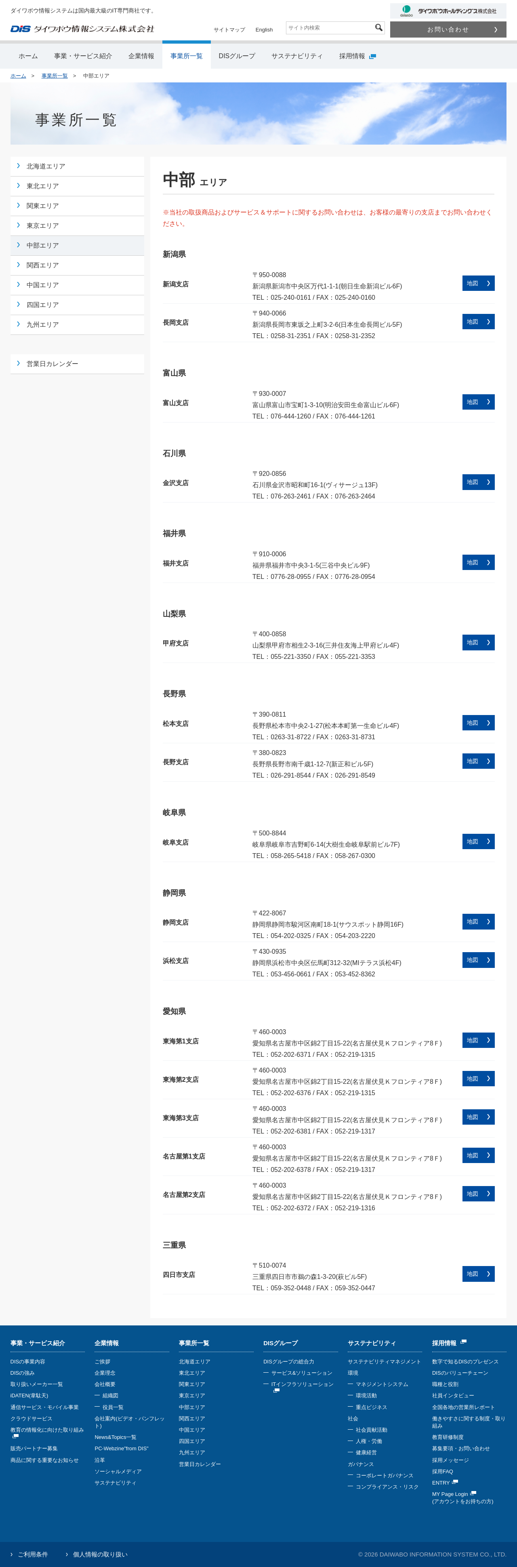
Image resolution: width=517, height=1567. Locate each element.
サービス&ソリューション (302, 1373)
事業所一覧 (186, 56)
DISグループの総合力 (288, 1362)
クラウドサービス (32, 1419)
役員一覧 (113, 1407)
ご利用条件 (33, 1554)
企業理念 (105, 1373)
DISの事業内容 (28, 1362)
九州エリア (43, 324)
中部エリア (43, 245)
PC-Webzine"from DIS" (121, 1448)
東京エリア (43, 225)
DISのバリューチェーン (460, 1373)
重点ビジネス (371, 1407)
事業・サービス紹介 (83, 56)
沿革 (100, 1460)
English (264, 30)
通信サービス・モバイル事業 (45, 1407)
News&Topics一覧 (116, 1437)
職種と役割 (445, 1384)
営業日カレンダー (52, 363)
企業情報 (141, 56)
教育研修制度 (448, 1437)
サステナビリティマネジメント (384, 1362)
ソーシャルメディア (118, 1471)
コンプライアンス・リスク (387, 1487)
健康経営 (366, 1452)
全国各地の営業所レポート (463, 1407)
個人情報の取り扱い (100, 1554)
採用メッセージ (450, 1460)
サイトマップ (229, 30)
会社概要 (105, 1384)
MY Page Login (454, 1494)
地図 (472, 283)
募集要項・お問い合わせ (461, 1448)
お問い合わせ (462, 29)
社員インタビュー (453, 1395)
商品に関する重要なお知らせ (45, 1460)
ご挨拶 (102, 1362)
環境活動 (366, 1395)
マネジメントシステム (382, 1384)
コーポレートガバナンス (385, 1475)
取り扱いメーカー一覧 (37, 1384)
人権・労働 (369, 1441)
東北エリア (43, 186)
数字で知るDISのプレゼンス (465, 1362)
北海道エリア (46, 166)
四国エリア (43, 304)
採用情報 (357, 56)
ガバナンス (361, 1464)
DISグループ (237, 56)
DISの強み (23, 1373)
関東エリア (43, 205)
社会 (353, 1419)
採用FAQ (442, 1471)
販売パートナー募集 (34, 1448)
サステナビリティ (297, 56)
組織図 (110, 1395)
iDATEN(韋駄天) (29, 1395)
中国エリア (43, 285)
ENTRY (445, 1483)
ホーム (28, 56)
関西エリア (43, 265)
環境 (353, 1373)
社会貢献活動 (371, 1430)
